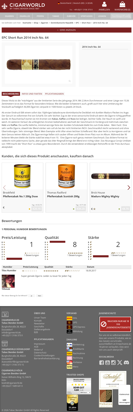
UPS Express (75, 327)
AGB (36, 346)
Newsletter (39, 323)
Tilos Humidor (9, 270)
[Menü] (128, 386)
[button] (4, 187)
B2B (36, 332)
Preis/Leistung (30, 266)
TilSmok (8, 282)
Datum (90, 266)
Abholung (74, 332)
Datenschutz (40, 352)
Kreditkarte (75, 349)
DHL (71, 318)
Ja (31, 296)
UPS (71, 323)
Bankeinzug (75, 345)
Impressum (39, 343)
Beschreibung (11, 93)
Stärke (69, 266)
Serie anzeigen (66, 30)
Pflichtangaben (54, 93)
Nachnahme (75, 354)
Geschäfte (39, 326)
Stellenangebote (42, 329)
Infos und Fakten (32, 93)
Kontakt (38, 320)
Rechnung (74, 358)
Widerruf (38, 349)
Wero (72, 367)
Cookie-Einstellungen (44, 355)
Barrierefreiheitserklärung (47, 358)
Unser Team (40, 317)
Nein (39, 296)
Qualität (48, 266)
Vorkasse (74, 362)
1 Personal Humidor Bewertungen (24, 229)
